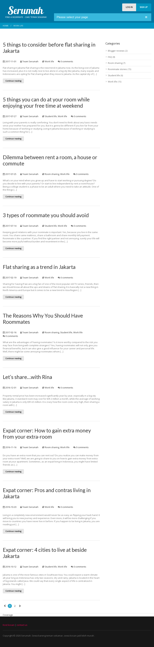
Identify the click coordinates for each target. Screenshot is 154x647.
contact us (22, 624)
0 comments (67, 61)
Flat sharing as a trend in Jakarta (39, 267)
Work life (49, 61)
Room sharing (52, 174)
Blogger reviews (116, 50)
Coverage (8, 614)
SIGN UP (144, 7)
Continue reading (13, 81)
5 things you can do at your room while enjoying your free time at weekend (46, 102)
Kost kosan (8, 624)
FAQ (110, 56)
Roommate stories (117, 69)
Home (5, 25)
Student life (51, 116)
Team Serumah (30, 61)
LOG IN (129, 7)
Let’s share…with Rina (27, 377)
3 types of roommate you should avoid (46, 215)
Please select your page (72, 17)
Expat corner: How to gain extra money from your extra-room (47, 433)
